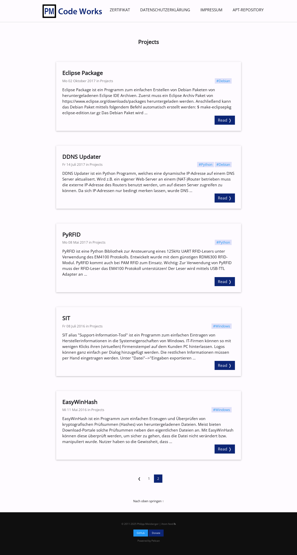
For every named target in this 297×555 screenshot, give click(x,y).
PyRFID (71, 234)
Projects (106, 80)
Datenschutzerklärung (165, 9)
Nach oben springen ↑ (148, 501)
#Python (205, 164)
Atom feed (168, 524)
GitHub (141, 533)
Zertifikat (120, 9)
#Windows (221, 326)
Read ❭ (225, 120)
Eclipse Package (82, 73)
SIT (66, 318)
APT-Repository (248, 9)
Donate (156, 533)
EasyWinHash (79, 402)
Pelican (155, 540)
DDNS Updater (81, 156)
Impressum (211, 9)
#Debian (223, 80)
